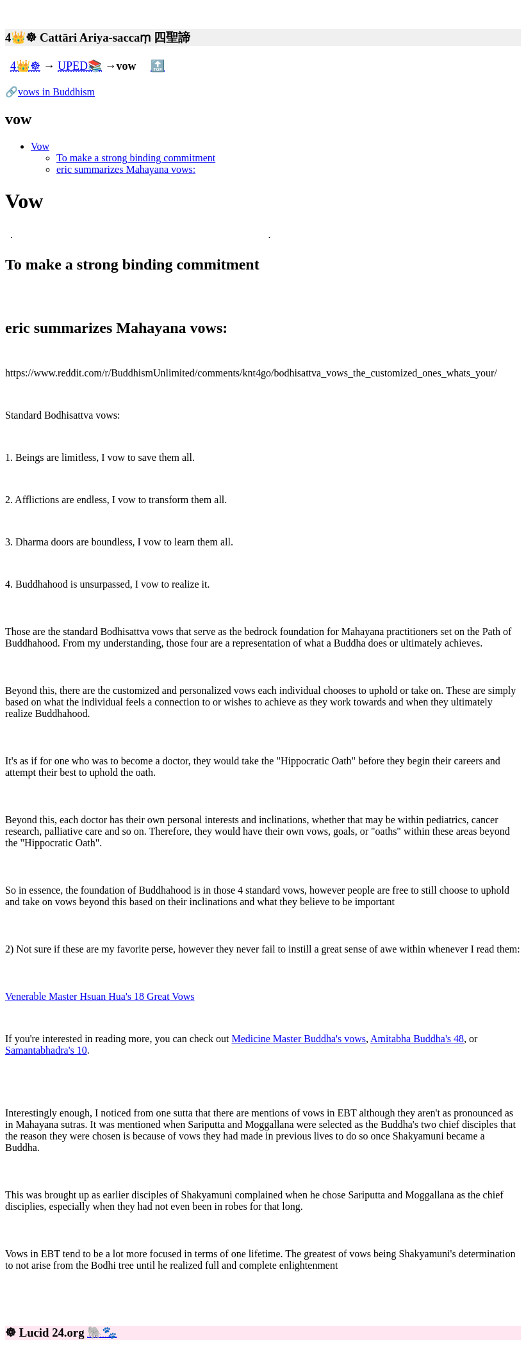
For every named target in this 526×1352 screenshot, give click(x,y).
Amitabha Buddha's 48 (417, 1038)
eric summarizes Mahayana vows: (125, 169)
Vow (40, 146)
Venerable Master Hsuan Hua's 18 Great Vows (100, 996)
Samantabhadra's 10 (46, 1050)
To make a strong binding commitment (135, 157)
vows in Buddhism (56, 91)
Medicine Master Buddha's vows (298, 1038)
